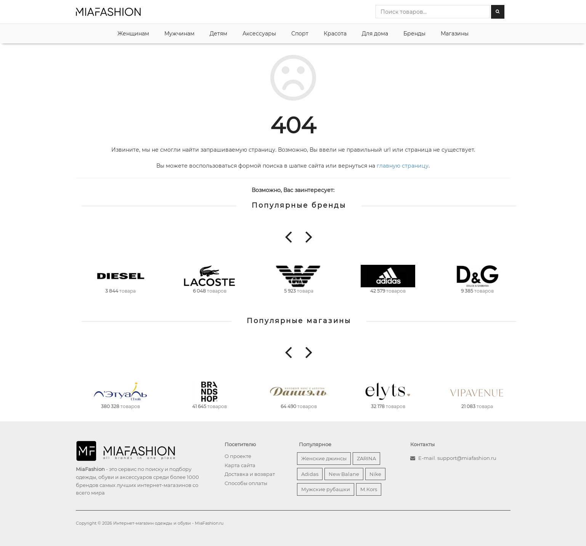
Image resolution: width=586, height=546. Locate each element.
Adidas (309, 474)
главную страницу (403, 165)
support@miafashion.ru (466, 458)
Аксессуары (259, 33)
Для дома (375, 33)
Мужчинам (179, 33)
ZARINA (366, 458)
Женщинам (133, 33)
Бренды (414, 33)
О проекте (238, 456)
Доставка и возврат (250, 474)
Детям (218, 33)
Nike (375, 474)
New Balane (344, 474)
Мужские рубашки (325, 489)
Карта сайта (240, 465)
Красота (335, 33)
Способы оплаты (246, 483)
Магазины (455, 33)
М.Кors (368, 489)
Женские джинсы (324, 458)
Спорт (299, 33)
